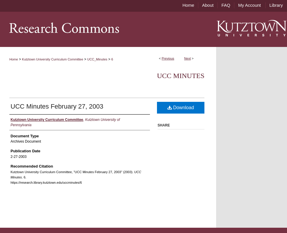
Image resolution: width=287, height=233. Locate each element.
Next (187, 58)
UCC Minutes (180, 76)
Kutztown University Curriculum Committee (52, 59)
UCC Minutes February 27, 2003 (57, 106)
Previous (168, 58)
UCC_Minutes (97, 59)
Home (13, 59)
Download (181, 107)
